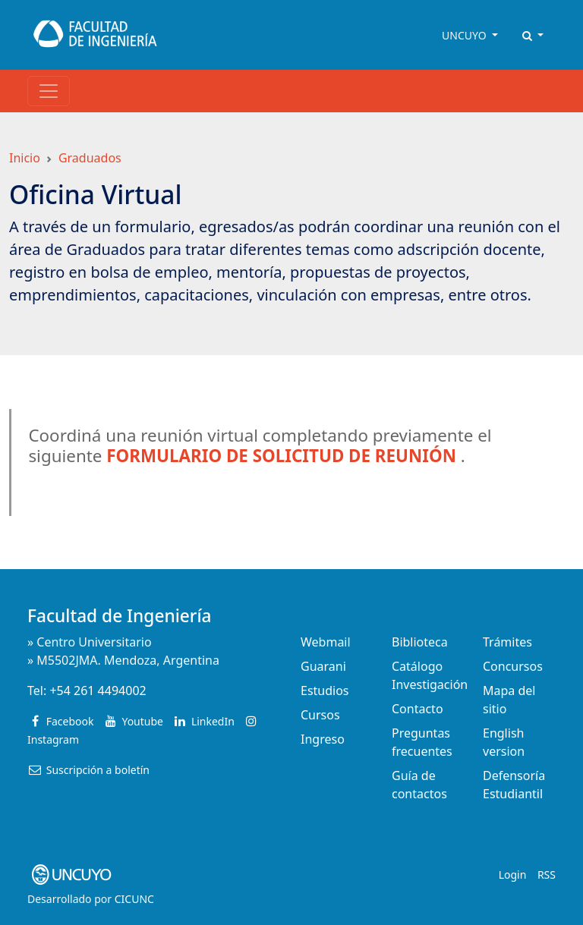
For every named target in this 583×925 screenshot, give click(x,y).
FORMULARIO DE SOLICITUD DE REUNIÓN (281, 455)
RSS (546, 874)
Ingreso (323, 739)
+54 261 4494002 (97, 690)
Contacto (417, 708)
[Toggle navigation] (48, 91)
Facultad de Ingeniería (119, 616)
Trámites (507, 642)
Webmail (326, 642)
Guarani (323, 666)
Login (513, 874)
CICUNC (134, 899)
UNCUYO (465, 35)
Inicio (24, 157)
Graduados (89, 157)
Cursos (320, 714)
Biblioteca (420, 642)
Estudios (325, 690)
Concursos (513, 666)
